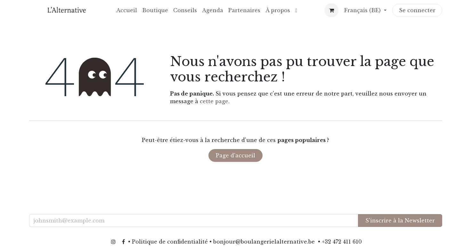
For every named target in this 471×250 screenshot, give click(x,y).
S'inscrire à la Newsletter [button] (400, 220)
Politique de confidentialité (170, 241)
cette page (214, 101)
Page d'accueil (235, 155)
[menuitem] (127, 10)
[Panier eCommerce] (331, 10)
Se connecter (417, 10)
